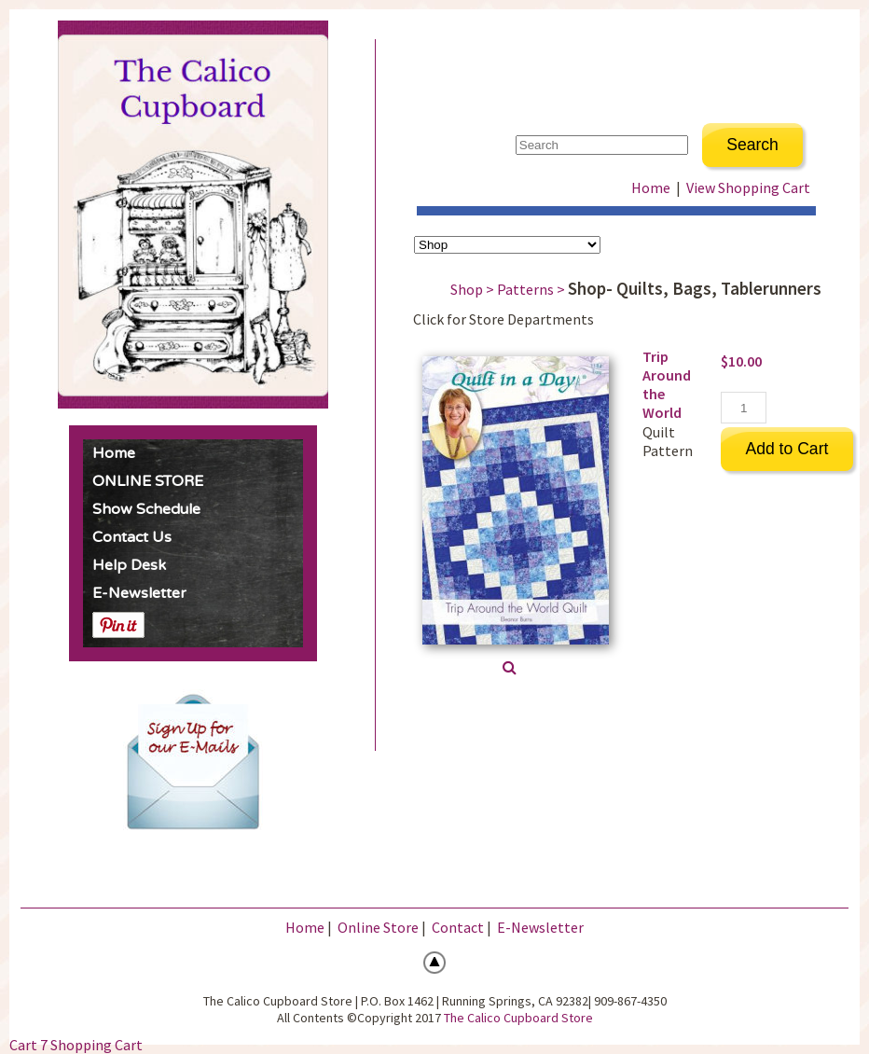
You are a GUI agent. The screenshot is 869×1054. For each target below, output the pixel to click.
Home (113, 453)
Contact (458, 927)
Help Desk (129, 565)
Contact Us (132, 537)
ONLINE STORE (147, 481)
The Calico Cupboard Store (518, 1017)
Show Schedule (146, 509)
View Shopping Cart (748, 187)
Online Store (378, 927)
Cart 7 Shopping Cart (76, 1044)
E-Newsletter (139, 593)
